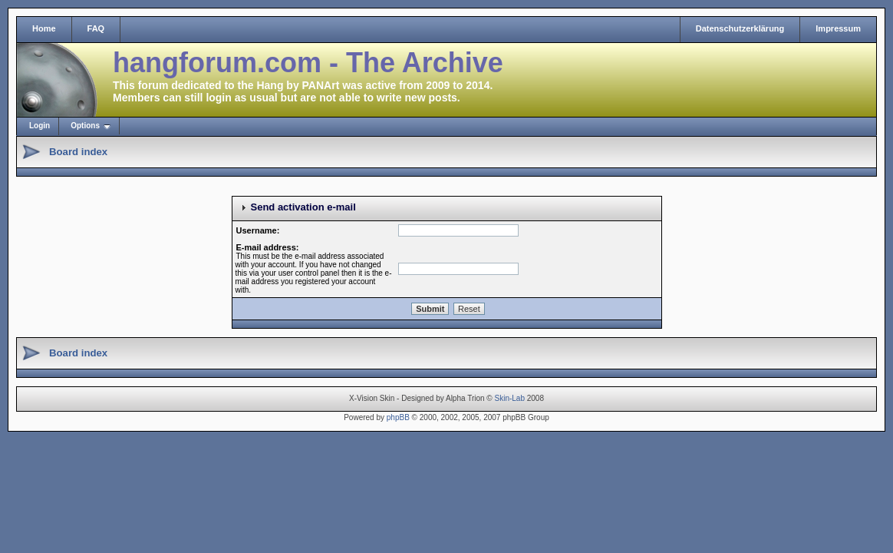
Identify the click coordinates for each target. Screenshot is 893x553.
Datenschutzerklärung (740, 28)
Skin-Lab (510, 398)
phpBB (398, 417)
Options (85, 125)
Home (44, 28)
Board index (78, 151)
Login (39, 125)
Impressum (838, 28)
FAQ (96, 28)
